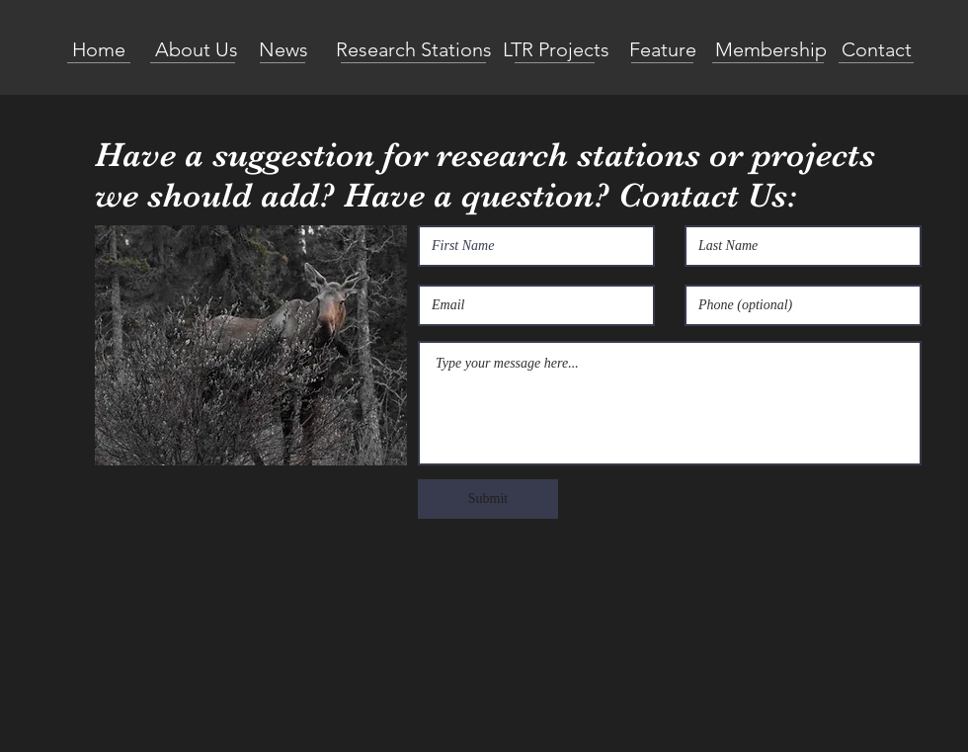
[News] (283, 49)
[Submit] (488, 499)
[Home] (98, 49)
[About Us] (196, 49)
